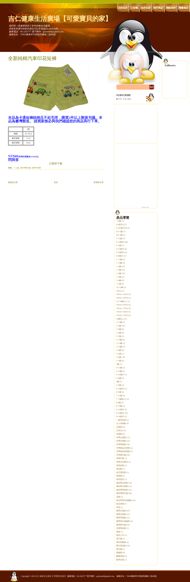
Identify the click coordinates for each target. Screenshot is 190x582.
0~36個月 (120, 252)
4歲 (117, 381)
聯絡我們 (170, 7)
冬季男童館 (121, 444)
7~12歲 (119, 395)
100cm (119, 291)
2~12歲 (119, 322)
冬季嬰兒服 (121, 455)
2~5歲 (118, 333)
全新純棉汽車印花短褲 (32, 58)
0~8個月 (119, 256)
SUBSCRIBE (135, 97)
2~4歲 (118, 329)
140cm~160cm (122, 305)
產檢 (118, 532)
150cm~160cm (122, 312)
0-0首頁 (119, 224)
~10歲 (118, 221)
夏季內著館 (36, 168)
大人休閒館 (121, 423)
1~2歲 (16, 168)
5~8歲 (118, 385)
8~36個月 (120, 416)
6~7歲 (118, 392)
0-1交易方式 (121, 228)
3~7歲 (118, 361)
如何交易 (145, 7)
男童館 (119, 476)
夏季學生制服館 (123, 521)
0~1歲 (118, 245)
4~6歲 (118, 378)
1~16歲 (119, 263)
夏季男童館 (121, 518)
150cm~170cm (122, 315)
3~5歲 (118, 354)
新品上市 (120, 535)
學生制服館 (121, 542)
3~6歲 (118, 357)
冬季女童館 (121, 437)
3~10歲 (119, 340)
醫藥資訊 (183, 7)
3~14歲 (119, 346)
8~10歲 (119, 406)
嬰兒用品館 (121, 545)
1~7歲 (118, 284)
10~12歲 (119, 287)
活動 (118, 497)
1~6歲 (118, 280)
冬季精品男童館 (123, 451)
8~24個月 (120, 413)
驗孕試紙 (120, 560)
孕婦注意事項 (122, 462)
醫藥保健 (120, 556)
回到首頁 (122, 7)
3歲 (117, 364)
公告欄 (134, 7)
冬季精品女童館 (123, 448)
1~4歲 (118, 273)
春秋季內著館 (122, 486)
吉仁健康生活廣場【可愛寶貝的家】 (60, 18)
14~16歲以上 (121, 301)
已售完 (119, 430)
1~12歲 (119, 259)
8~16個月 (120, 409)
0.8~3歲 (119, 235)
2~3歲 (118, 326)
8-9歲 (118, 402)
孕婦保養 (120, 465)
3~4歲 (118, 350)
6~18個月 (120, 389)
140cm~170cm (122, 308)
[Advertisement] (135, 124)
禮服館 (119, 552)
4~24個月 (120, 374)
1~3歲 (118, 270)
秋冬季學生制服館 (124, 500)
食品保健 (120, 504)
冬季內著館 (121, 441)
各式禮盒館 (121, 472)
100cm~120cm (122, 294)
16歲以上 (120, 319)
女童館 (119, 427)
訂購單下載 (55, 163)
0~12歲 (119, 238)
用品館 (119, 469)
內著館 (119, 434)
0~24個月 (120, 249)
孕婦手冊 (120, 458)
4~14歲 (119, 371)
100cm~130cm (122, 298)
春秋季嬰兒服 (25, 168)
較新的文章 (13, 182)
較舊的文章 (98, 182)
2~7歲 (118, 336)
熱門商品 (158, 7)
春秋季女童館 (122, 483)
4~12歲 (119, 367)
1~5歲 (118, 277)
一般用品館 (121, 420)
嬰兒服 (119, 549)
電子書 (119, 539)
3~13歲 (119, 343)
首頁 (56, 182)
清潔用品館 (121, 528)
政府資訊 (120, 479)
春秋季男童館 (122, 490)
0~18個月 (120, 242)
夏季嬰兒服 (121, 525)
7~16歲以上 (121, 399)
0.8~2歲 (119, 231)
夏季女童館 (121, 511)
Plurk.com (145, 207)
